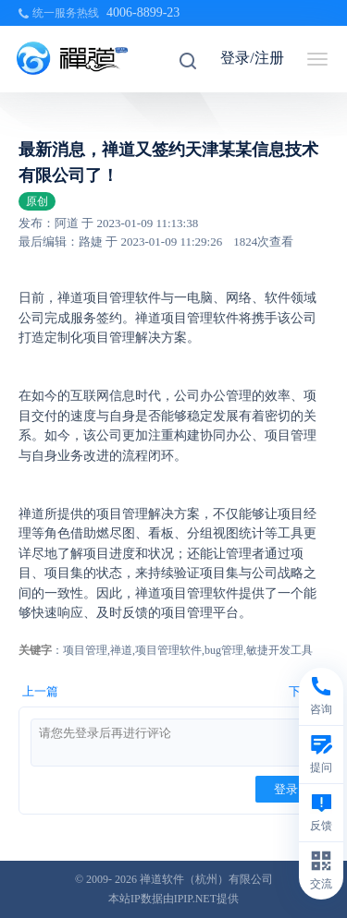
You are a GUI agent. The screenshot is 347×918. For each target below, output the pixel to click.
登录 (286, 789)
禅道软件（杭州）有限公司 (206, 879)
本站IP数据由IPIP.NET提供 (173, 898)
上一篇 (40, 691)
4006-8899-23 (143, 12)
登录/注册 (251, 58)
